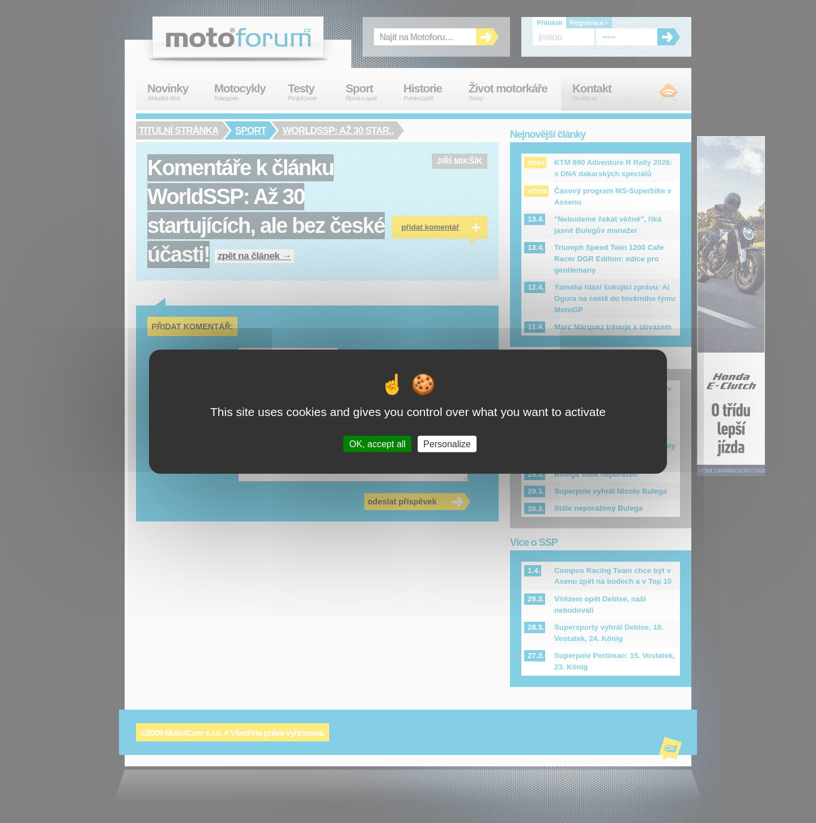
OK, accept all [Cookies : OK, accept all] (377, 443)
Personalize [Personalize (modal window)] (447, 443)
